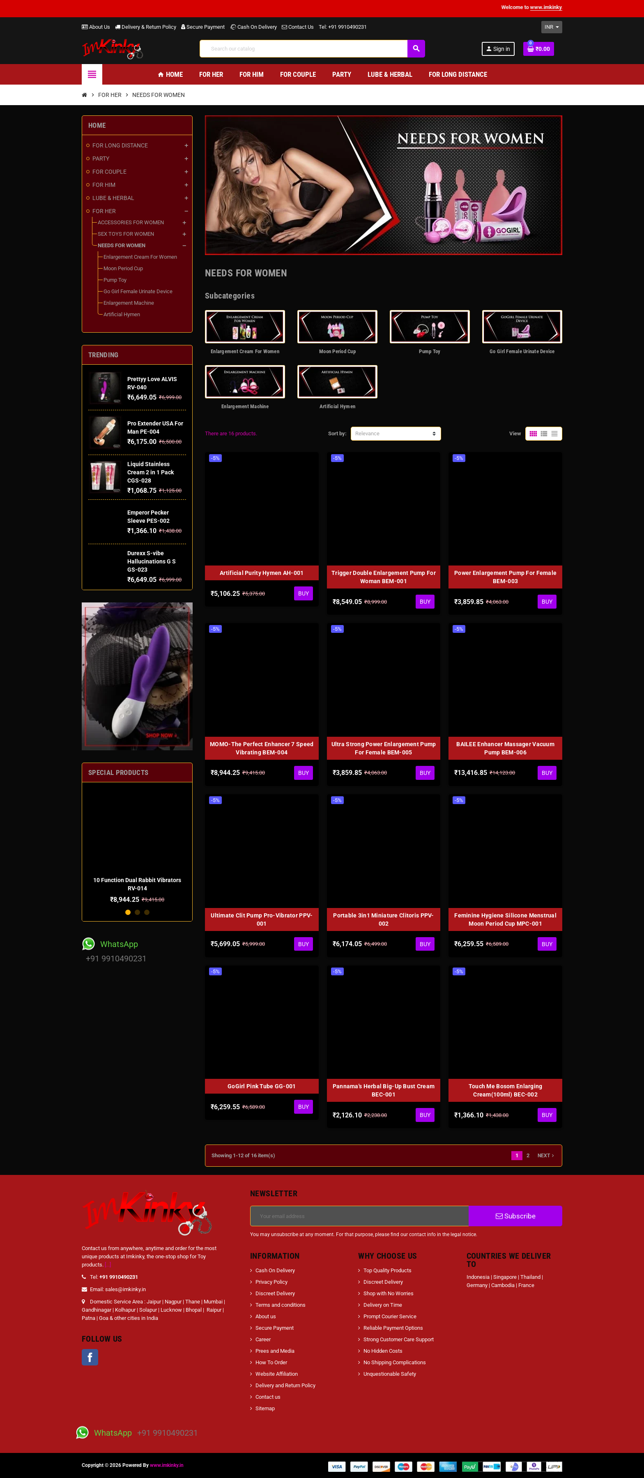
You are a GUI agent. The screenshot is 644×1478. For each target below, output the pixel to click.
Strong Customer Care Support (398, 1339)
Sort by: (337, 433)
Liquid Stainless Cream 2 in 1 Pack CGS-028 (150, 472)
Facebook (90, 1357)
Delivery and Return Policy (285, 1385)
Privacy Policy (271, 1282)
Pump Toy (429, 351)
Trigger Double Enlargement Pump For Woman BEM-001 (383, 577)
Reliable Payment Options (393, 1328)
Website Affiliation (276, 1374)
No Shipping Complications (394, 1362)
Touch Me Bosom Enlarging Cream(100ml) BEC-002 (506, 1090)
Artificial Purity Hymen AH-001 (262, 573)
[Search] (312, 48)
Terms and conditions (280, 1305)
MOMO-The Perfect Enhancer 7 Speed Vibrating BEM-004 (261, 748)
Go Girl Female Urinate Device (522, 351)
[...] (108, 1265)
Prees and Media (274, 1351)
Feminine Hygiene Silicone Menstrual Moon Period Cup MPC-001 (505, 919)
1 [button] (128, 912)
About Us (96, 27)
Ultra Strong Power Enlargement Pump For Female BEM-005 (383, 748)
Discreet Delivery (275, 1293)
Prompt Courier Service (389, 1316)
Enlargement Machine (245, 406)
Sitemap (265, 1408)
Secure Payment (203, 27)
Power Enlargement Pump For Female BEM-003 (505, 577)
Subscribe (516, 1216)
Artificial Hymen (337, 406)
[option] (137, 845)
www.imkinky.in (167, 1465)
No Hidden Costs (382, 1351)
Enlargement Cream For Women (245, 351)
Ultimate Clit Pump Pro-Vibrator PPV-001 (262, 919)
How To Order (271, 1362)
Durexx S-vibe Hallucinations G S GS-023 (151, 561)
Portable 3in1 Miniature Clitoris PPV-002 (383, 919)
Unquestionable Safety (389, 1374)
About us (265, 1316)
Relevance (367, 433)
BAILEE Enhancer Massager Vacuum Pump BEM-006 (505, 748)
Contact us (268, 1397)
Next (547, 1155)
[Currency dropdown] (551, 27)
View (515, 433)
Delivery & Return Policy (145, 27)
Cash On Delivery (253, 27)
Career (263, 1339)
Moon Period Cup (337, 351)
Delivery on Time (382, 1305)
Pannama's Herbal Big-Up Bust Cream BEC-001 (384, 1090)
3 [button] (147, 912)
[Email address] (359, 1216)
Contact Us (298, 27)
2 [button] (137, 912)
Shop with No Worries (388, 1293)
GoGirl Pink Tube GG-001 (262, 1086)
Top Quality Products (387, 1270)
